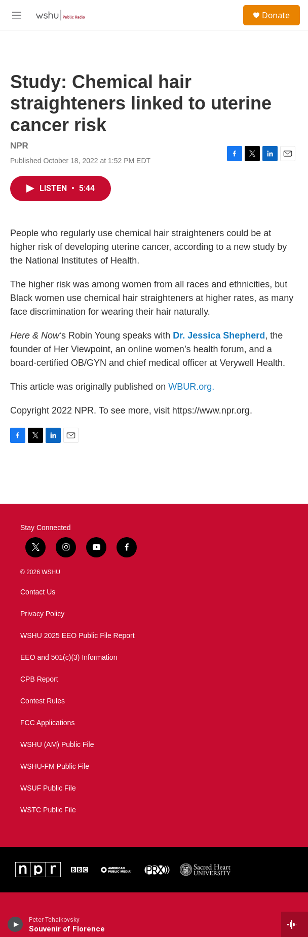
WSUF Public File (48, 788)
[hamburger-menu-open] (17, 15)
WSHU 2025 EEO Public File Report (77, 636)
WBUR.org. (191, 387)
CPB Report (39, 679)
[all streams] (294, 924)
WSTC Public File (48, 810)
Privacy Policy (42, 614)
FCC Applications (47, 723)
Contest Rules (42, 701)
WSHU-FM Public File (54, 766)
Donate (276, 15)
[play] (15, 924)
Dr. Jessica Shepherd (219, 335)
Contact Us (37, 592)
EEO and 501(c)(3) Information (68, 657)
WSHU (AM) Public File (57, 744)
